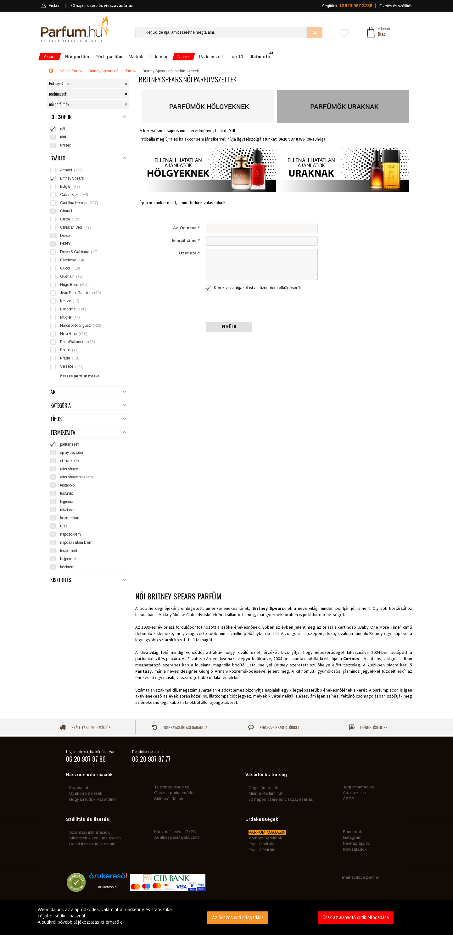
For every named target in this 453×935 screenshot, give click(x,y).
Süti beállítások (168, 798)
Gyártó (88, 158)
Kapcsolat (78, 787)
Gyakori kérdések (85, 793)
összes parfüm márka (80, 376)
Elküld (229, 326)
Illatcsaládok (355, 849)
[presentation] (254, 307)
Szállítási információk (85, 727)
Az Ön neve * (186, 227)
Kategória (88, 405)
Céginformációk (263, 787)
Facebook (352, 831)
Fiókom (51, 5)
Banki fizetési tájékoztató (92, 844)
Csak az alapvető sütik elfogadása (355, 918)
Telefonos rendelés (171, 787)
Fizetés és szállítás (395, 6)
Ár (88, 392)
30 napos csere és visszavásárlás (281, 799)
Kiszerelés (88, 580)
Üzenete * (189, 253)
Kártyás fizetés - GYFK (175, 831)
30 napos (101, 6)
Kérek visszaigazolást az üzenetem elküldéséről (253, 288)
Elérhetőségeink (368, 727)
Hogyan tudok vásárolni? (93, 799)
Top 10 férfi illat (263, 850)
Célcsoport (88, 117)
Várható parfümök (265, 838)
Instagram (352, 837)
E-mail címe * (186, 240)
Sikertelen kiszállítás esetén (95, 838)
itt (102, 922)
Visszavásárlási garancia (179, 727)
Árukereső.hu (108, 887)
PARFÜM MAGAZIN (267, 832)
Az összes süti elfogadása (238, 918)
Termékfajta (88, 432)
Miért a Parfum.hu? (266, 793)
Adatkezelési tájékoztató (177, 837)
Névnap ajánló (356, 843)
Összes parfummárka (174, 792)
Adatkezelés (354, 792)
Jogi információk (358, 787)
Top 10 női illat (262, 844)
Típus (88, 419)
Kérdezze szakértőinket (274, 727)
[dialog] (226, 917)
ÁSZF (348, 798)
